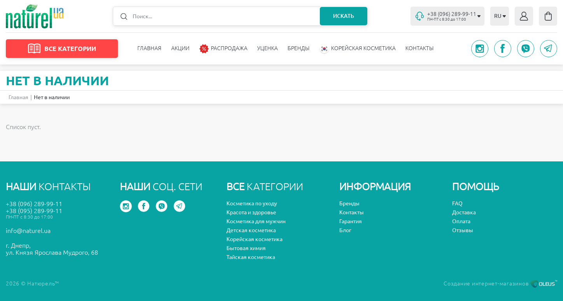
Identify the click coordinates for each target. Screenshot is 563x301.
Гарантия (350, 221)
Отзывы (462, 230)
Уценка (267, 48)
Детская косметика (251, 230)
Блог (345, 230)
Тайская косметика (250, 257)
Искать (343, 16)
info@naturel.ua (28, 230)
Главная (149, 48)
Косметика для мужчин (256, 221)
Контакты (419, 48)
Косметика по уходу (251, 203)
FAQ (457, 203)
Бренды (299, 48)
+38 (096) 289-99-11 (34, 203)
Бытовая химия (246, 248)
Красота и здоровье (251, 212)
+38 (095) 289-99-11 (34, 210)
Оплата (461, 221)
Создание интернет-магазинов (500, 283)
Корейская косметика (254, 239)
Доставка (464, 212)
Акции (180, 48)
